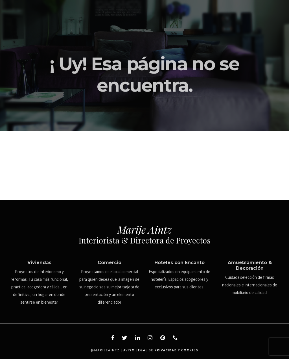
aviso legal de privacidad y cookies (160, 350)
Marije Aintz (144, 229)
